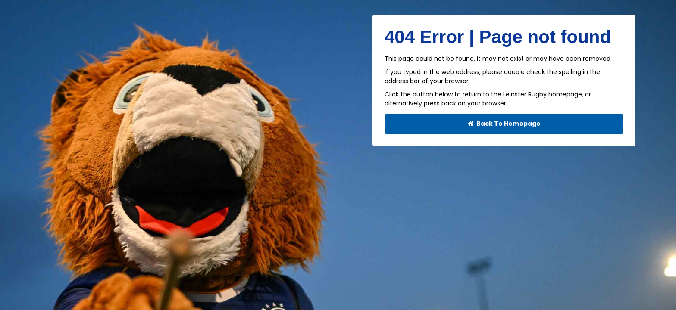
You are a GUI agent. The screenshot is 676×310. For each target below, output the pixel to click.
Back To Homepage (504, 123)
